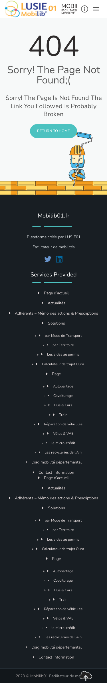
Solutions (53, 323)
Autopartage (60, 386)
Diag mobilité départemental (54, 462)
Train (60, 414)
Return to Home (53, 131)
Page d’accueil (53, 293)
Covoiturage (60, 395)
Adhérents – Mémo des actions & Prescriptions (53, 313)
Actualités (53, 303)
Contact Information (53, 472)
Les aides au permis (60, 354)
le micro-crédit (60, 442)
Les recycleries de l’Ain (60, 452)
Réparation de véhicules (60, 424)
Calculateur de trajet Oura (60, 364)
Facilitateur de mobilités (70, 676)
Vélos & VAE (60, 433)
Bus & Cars (60, 405)
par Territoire (60, 344)
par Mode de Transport (60, 335)
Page (53, 374)
